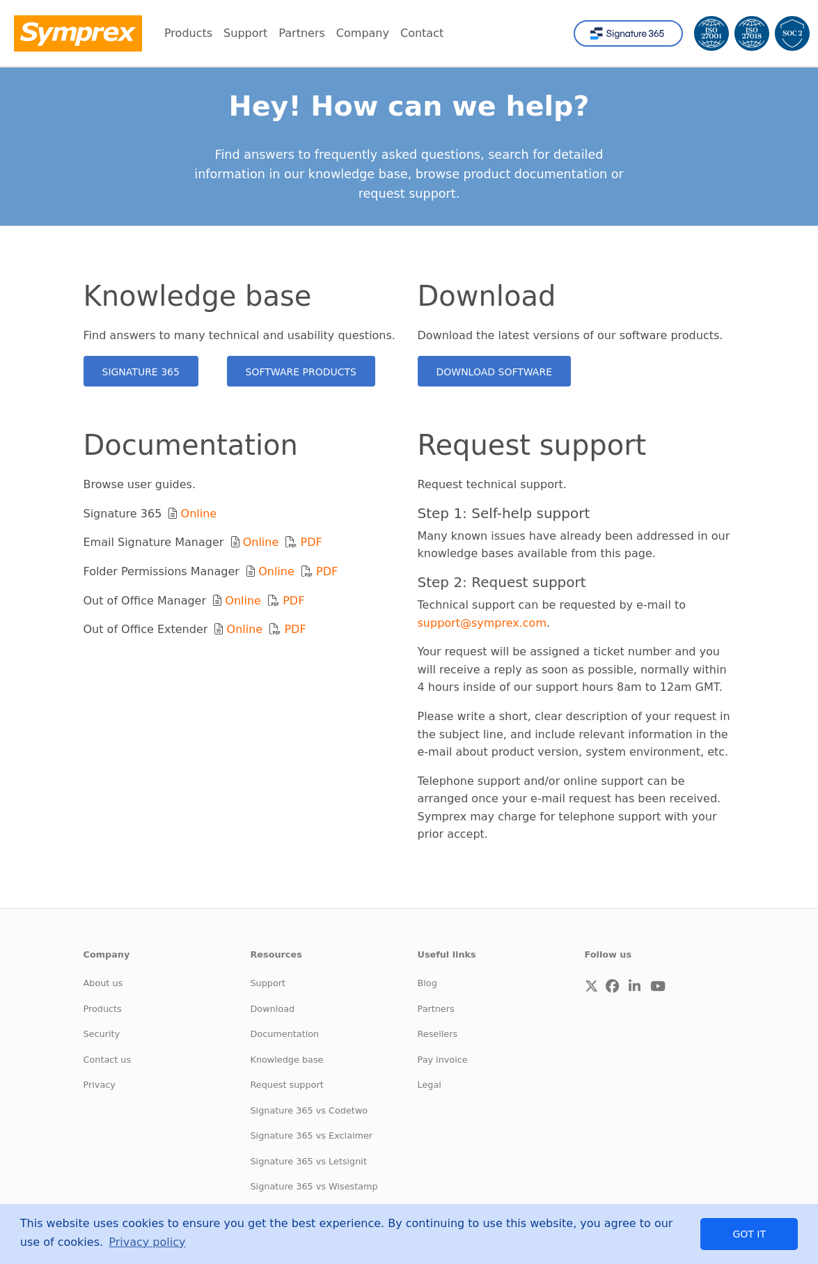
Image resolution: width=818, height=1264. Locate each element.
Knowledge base (287, 1059)
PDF (311, 542)
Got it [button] (749, 1234)
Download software (494, 371)
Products (103, 1009)
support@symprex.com (482, 623)
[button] (591, 986)
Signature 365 (141, 371)
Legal (429, 1084)
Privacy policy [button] (147, 1242)
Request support (287, 1084)
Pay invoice (443, 1059)
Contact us (108, 1059)
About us (103, 983)
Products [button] (188, 33)
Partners (436, 1009)
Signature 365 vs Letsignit (309, 1161)
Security (102, 1034)
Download (273, 1009)
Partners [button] (301, 33)
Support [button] (245, 33)
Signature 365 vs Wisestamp (314, 1186)
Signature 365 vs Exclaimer (312, 1135)
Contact (421, 33)
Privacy (100, 1084)
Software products (301, 371)
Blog (427, 983)
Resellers (438, 1034)
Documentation (285, 1034)
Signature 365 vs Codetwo (309, 1110)
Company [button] (362, 33)
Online (199, 513)
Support (268, 983)
